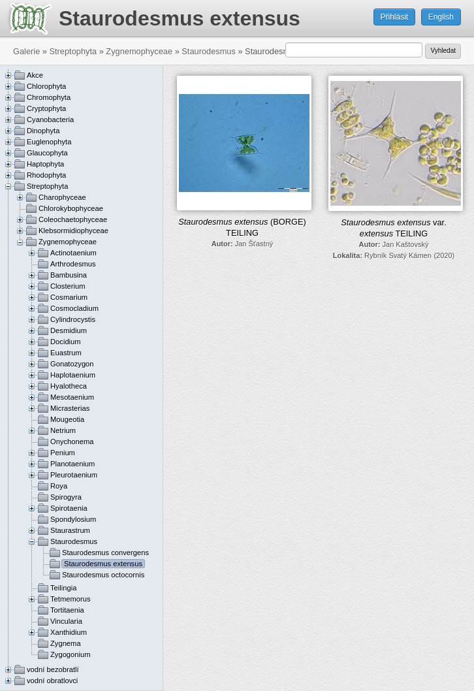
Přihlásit (395, 17)
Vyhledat (443, 50)
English (441, 17)
